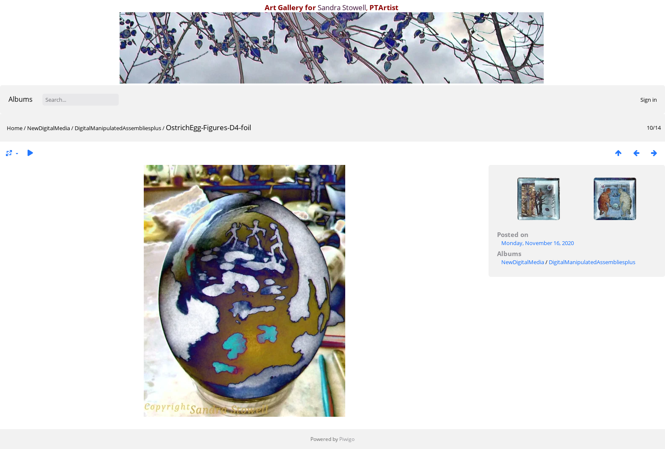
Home (14, 128)
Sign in (648, 99)
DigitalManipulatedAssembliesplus (118, 128)
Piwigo (347, 439)
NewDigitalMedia (48, 128)
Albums (20, 99)
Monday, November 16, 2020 (537, 243)
